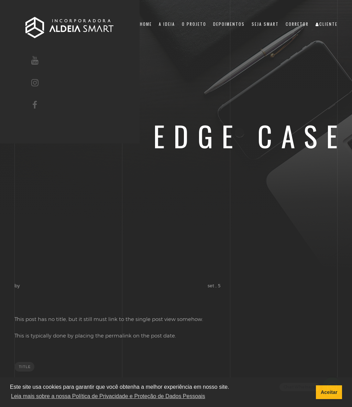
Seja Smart (265, 24)
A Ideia (167, 24)
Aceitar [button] (329, 392)
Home (146, 24)
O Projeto (194, 24)
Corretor (297, 24)
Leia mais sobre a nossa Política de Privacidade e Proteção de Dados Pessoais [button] (108, 396)
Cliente (327, 24)
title (24, 366)
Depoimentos (229, 24)
